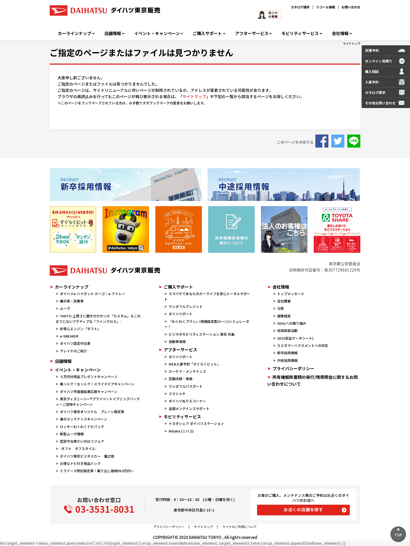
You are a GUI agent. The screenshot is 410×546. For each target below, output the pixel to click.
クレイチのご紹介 (73, 350)
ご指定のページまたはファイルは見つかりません (141, 52)
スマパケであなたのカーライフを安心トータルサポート (207, 296)
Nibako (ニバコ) (181, 431)
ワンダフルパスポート (186, 386)
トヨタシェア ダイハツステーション (196, 423)
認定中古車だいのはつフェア (82, 441)
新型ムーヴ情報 (72, 433)
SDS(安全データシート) (295, 338)
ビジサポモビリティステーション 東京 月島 (202, 334)
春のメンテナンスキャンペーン (83, 418)
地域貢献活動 (287, 330)
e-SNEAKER (69, 336)
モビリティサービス (300, 33)
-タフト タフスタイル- (78, 448)
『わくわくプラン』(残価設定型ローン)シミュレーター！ (206, 324)
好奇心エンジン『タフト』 (80, 328)
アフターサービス (252, 33)
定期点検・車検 (180, 378)
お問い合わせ (350, 7)
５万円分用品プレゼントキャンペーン (88, 376)
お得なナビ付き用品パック (82, 463)
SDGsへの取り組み (291, 323)
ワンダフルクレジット (186, 306)
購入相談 (372, 71)
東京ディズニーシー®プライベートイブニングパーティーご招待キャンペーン (98, 401)
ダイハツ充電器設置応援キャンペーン (88, 391)
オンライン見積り (378, 61)
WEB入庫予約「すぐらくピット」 (194, 364)
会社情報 (340, 33)
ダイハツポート (180, 313)
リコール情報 (325, 7)
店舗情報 (112, 33)
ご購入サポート (207, 33)
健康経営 (284, 315)
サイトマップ (194, 96)
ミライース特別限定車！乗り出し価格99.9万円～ (97, 470)
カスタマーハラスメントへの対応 (302, 345)
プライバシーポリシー (293, 368)
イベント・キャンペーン (157, 33)
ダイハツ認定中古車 (75, 343)
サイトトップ (351, 43)
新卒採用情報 (287, 352)
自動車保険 (177, 341)
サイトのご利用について (240, 526)
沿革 (280, 308)
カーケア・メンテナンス (187, 371)
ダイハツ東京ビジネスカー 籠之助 (87, 456)
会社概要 (284, 301)
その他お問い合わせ (380, 102)
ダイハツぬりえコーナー (187, 400)
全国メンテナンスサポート (189, 408)
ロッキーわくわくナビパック (82, 426)
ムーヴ (65, 308)
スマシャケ (177, 393)
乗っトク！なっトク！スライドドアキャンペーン (97, 383)
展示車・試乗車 (72, 301)
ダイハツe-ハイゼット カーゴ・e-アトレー (92, 293)
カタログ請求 (300, 7)
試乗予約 (372, 50)
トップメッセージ (290, 293)
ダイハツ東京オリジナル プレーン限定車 (92, 411)
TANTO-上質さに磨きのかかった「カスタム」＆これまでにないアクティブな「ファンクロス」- (98, 318)
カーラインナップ (74, 33)
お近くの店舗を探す (303, 509)
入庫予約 (372, 82)
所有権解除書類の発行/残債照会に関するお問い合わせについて (312, 380)
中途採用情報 (287, 360)
